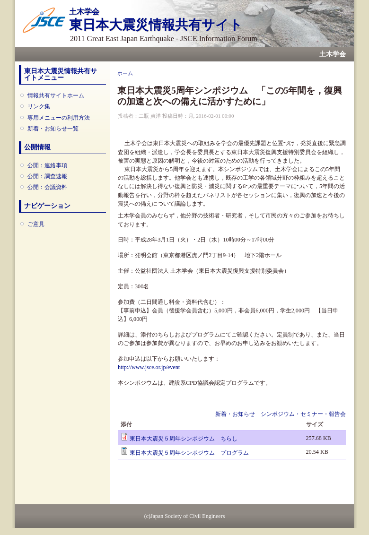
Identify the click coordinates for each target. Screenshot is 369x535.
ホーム (125, 73)
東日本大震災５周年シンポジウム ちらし (183, 438)
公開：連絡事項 (47, 165)
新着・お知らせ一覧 (53, 128)
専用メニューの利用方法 (58, 117)
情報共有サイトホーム (55, 95)
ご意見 (35, 224)
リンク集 (38, 106)
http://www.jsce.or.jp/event (149, 367)
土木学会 (332, 54)
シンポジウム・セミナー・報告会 (303, 414)
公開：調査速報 (47, 176)
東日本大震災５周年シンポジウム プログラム (189, 452)
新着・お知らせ (235, 414)
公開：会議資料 (47, 187)
